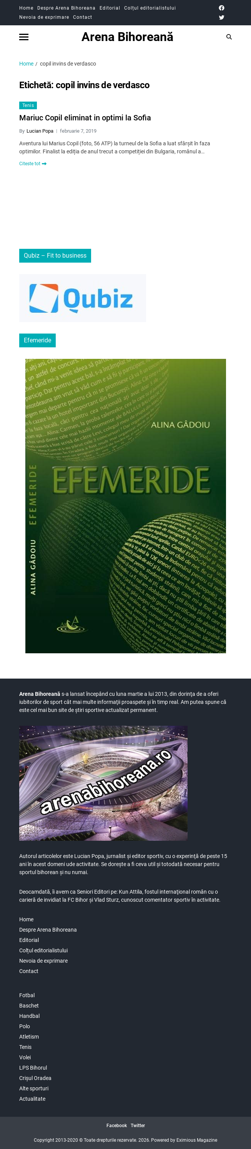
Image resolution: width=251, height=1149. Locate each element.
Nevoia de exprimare (44, 17)
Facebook (116, 1125)
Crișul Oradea (35, 1078)
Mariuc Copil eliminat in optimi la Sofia (85, 117)
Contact (82, 17)
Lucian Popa (40, 131)
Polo (24, 1026)
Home (26, 8)
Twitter (138, 1125)
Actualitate (32, 1099)
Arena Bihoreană (127, 37)
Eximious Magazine (196, 1140)
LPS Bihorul (33, 1068)
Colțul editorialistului (150, 8)
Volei (25, 1057)
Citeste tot (33, 163)
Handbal (29, 1016)
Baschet (29, 1006)
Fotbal (27, 995)
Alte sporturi (33, 1088)
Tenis (28, 105)
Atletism (29, 1037)
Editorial (110, 8)
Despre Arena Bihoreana (66, 8)
